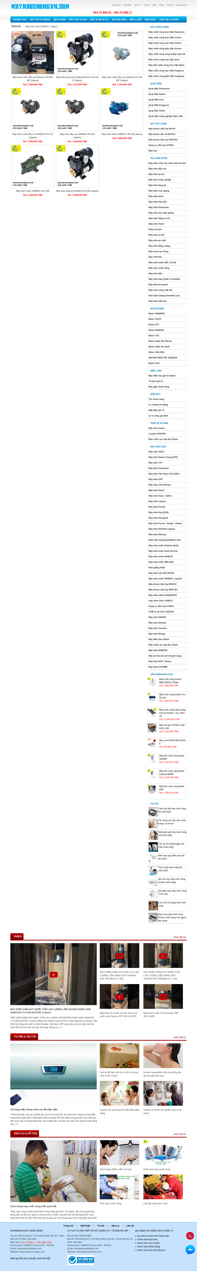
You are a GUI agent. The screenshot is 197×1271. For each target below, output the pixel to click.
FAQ (154, 5)
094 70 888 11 (28, 1242)
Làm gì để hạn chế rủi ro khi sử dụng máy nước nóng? (119, 1074)
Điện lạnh (136, 19)
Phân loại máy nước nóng (156, 1169)
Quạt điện (59, 19)
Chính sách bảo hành (147, 1239)
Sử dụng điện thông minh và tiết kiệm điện (34, 1109)
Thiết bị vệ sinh (168, 19)
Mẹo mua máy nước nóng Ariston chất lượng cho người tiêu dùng (172, 917)
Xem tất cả (179, 937)
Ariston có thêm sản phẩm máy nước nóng (162, 1111)
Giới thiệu (127, 5)
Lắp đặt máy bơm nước (155, 1203)
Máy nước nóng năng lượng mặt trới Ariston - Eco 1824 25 (172, 713)
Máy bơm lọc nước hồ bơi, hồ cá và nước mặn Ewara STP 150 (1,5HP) (118, 1015)
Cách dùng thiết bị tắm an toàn (116, 1169)
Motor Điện (119, 19)
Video (161, 5)
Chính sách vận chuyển (148, 1243)
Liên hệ (170, 5)
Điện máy (150, 19)
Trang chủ (116, 5)
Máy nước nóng (40, 19)
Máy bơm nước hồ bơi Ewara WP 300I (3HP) (160, 1015)
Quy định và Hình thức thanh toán (153, 1236)
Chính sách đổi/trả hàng (148, 1246)
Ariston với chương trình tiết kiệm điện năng (119, 1111)
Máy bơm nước (99, 19)
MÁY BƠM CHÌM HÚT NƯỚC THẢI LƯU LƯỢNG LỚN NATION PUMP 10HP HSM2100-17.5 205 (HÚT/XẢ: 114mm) (50, 1011)
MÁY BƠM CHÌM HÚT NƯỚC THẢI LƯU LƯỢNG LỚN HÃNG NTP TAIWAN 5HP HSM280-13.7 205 (161, 975)
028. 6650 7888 (44, 1242)
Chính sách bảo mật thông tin (151, 1250)
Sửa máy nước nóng (110, 1203)
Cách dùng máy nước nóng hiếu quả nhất (33, 1206)
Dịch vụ (137, 5)
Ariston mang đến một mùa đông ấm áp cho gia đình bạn (162, 1074)
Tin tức (147, 5)
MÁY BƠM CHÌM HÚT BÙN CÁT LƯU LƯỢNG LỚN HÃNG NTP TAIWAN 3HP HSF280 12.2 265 (119, 975)
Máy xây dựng (78, 19)
